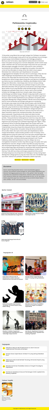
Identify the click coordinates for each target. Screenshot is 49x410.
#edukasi (31, 159)
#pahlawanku (25, 159)
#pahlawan (18, 159)
